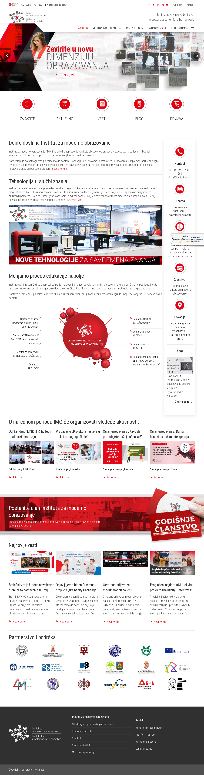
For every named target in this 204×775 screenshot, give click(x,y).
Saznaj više (59, 74)
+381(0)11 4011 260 (33, 5)
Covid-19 (76, 738)
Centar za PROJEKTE (33, 366)
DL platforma (177, 5)
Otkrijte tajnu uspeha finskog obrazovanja (92, 724)
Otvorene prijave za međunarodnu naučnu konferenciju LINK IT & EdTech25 (125, 590)
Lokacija (198, 319)
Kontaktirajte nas (143, 748)
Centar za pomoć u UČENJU (142, 333)
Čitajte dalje (183, 401)
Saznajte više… (60, 168)
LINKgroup (27, 769)
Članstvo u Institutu (81, 745)
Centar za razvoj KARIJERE (141, 346)
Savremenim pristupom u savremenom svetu (198, 201)
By (175, 393)
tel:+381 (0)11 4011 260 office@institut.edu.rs (198, 163)
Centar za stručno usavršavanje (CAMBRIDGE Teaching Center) (25, 322)
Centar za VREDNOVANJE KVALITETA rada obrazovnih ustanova (25, 339)
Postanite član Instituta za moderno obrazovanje (198, 280)
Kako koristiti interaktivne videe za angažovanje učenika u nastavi (178, 381)
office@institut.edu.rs (58, 5)
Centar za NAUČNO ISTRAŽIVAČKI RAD (142, 320)
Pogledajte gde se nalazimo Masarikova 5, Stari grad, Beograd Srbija (198, 321)
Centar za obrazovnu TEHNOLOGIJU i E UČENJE (25, 353)
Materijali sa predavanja (83, 752)
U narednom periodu (82, 731)
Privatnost (39, 769)
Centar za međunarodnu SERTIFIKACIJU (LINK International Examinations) (146, 360)
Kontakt (190, 5)
